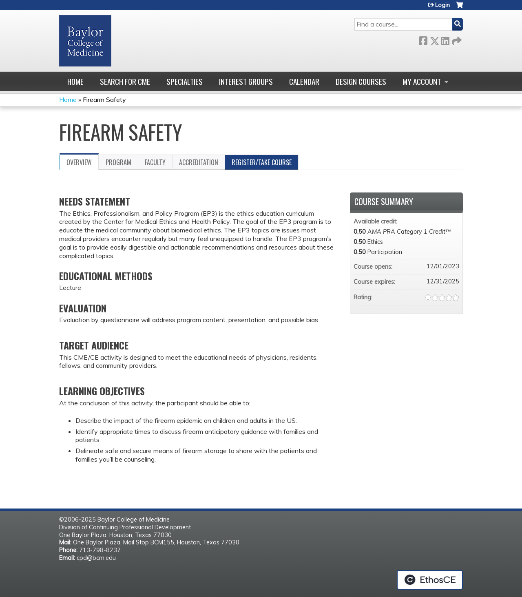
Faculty (155, 162)
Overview (79, 162)
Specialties (184, 81)
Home (75, 81)
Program (118, 162)
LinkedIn (445, 39)
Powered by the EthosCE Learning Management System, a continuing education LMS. (430, 580)
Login (442, 5)
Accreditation (198, 162)
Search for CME (125, 81)
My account (422, 81)
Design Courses (361, 81)
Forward (456, 39)
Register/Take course (262, 162)
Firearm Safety (104, 99)
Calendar (304, 81)
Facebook (423, 39)
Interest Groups (246, 81)
